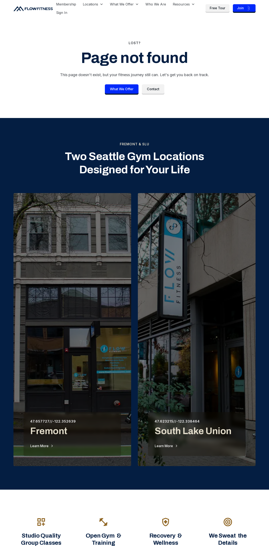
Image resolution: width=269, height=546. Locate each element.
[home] (33, 8)
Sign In (61, 13)
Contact (153, 89)
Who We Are (155, 4)
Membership (66, 4)
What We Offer (121, 89)
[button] (93, 4)
